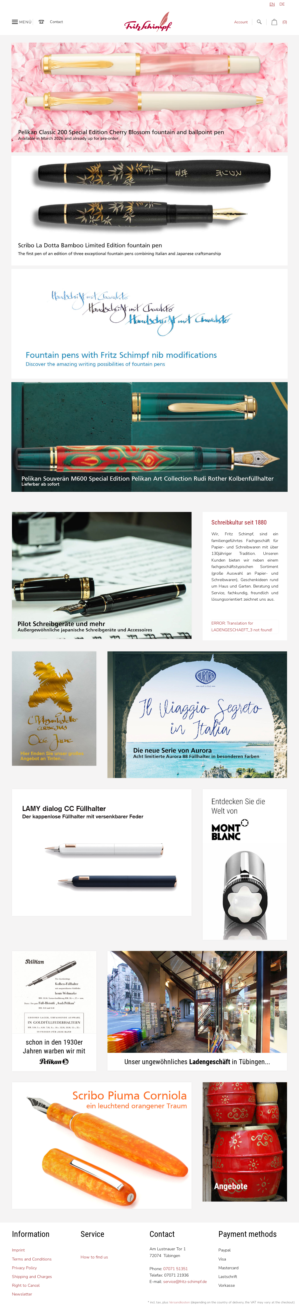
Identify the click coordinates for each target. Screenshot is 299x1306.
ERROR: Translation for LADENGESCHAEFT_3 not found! (241, 626)
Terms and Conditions (32, 1259)
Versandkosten (179, 1302)
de (282, 4)
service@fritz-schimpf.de (185, 1281)
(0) (276, 22)
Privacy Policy (24, 1268)
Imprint (18, 1250)
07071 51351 (175, 1269)
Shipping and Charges (32, 1276)
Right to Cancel (26, 1285)
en (272, 4)
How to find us (94, 1257)
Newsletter (22, 1294)
